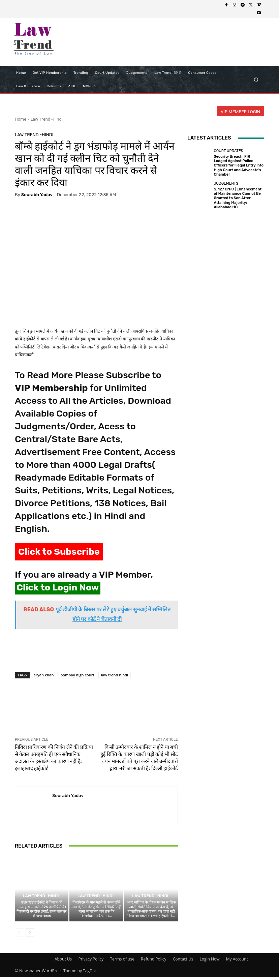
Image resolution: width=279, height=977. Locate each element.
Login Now (210, 959)
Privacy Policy (90, 959)
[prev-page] (19, 932)
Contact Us (183, 959)
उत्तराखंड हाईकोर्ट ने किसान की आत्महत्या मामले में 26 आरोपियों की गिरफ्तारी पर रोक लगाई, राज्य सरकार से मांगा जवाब (42, 909)
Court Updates (228, 151)
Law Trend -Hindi (47, 119)
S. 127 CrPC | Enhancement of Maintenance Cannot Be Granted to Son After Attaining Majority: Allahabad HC (237, 198)
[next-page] (30, 932)
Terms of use (122, 959)
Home (20, 119)
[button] (256, 79)
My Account (237, 959)
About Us (63, 959)
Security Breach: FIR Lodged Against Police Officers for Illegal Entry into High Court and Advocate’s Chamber (239, 165)
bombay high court (77, 674)
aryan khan (44, 674)
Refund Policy (153, 959)
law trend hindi (114, 674)
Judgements (226, 183)
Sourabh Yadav (37, 194)
